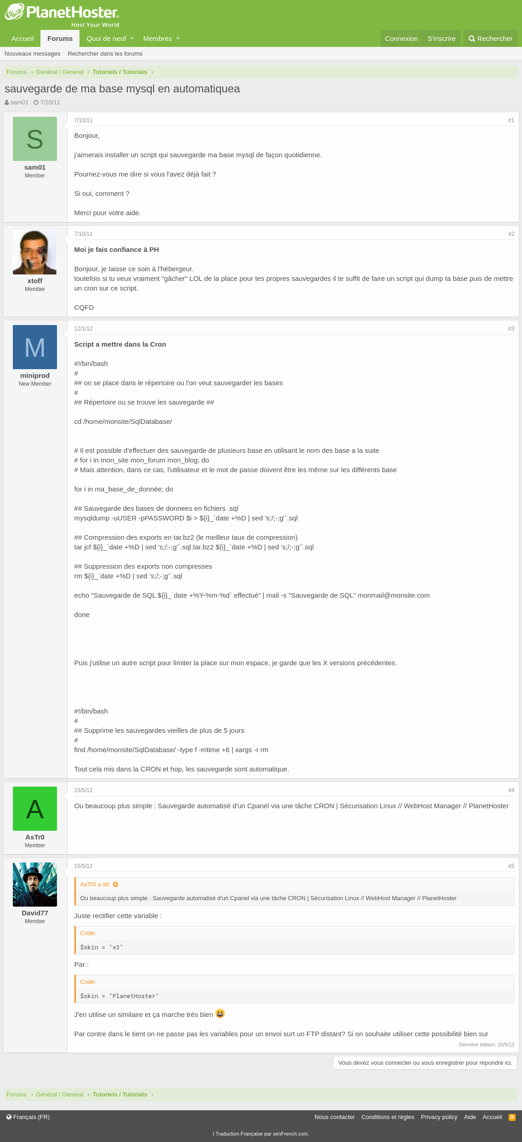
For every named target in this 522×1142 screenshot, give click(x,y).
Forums (60, 38)
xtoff (37, 281)
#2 (509, 234)
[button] (132, 38)
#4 (509, 790)
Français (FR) (28, 1116)
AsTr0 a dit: (97, 884)
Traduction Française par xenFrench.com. (262, 1133)
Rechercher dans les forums (105, 53)
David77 (37, 913)
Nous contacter (335, 1116)
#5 (509, 866)
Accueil (22, 38)
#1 (509, 120)
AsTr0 (37, 837)
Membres (157, 38)
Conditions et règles (388, 1116)
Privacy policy (439, 1116)
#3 (509, 328)
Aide (470, 1116)
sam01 (19, 102)
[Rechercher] (490, 38)
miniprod (36, 375)
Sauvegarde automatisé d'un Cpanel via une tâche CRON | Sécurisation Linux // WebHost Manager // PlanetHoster (335, 806)
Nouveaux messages (32, 53)
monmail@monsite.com (396, 595)
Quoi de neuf (106, 38)
